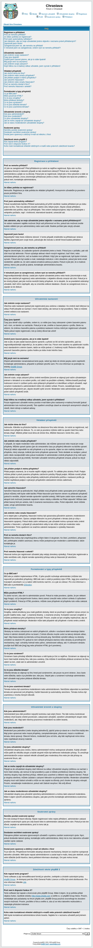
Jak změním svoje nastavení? (16, 55)
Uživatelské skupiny (65, 14)
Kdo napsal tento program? (15, 142)
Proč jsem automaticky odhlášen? (18, 39)
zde (24, 882)
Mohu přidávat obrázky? (14, 100)
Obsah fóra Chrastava (13, 24)
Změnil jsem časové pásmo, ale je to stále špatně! (25, 59)
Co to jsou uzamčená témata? (16, 107)
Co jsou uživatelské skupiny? (16, 118)
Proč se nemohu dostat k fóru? (17, 84)
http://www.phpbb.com (41, 896)
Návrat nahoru (10, 182)
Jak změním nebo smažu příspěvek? (19, 75)
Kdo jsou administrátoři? (14, 114)
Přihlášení (67, 17)
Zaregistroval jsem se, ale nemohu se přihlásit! (23, 46)
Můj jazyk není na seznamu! (15, 62)
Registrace (81, 14)
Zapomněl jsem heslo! (13, 43)
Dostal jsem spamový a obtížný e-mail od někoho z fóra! (27, 134)
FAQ (25, 14)
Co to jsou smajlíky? (12, 98)
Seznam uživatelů (47, 14)
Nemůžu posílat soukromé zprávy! (18, 130)
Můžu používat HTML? (13, 96)
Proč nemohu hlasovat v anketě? (17, 86)
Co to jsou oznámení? (13, 102)
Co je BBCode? (10, 94)
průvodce (28, 585)
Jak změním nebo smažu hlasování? (19, 82)
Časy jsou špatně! (11, 57)
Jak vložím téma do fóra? (14, 73)
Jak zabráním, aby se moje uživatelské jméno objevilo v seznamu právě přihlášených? (40, 41)
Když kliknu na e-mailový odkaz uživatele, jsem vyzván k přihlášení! (32, 66)
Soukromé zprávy (53, 17)
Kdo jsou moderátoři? (13, 116)
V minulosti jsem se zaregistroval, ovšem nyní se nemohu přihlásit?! (32, 48)
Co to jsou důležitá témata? (15, 105)
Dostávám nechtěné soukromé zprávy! (20, 132)
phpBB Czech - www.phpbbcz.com (50, 944)
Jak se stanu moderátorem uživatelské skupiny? (24, 123)
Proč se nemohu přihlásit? (15, 35)
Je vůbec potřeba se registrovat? (17, 37)
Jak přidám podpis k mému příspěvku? (20, 78)
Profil (40, 17)
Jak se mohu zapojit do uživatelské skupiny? (22, 121)
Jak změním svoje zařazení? (16, 64)
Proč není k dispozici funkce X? (17, 144)
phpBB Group (16, 367)
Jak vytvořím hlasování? (14, 80)
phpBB (42, 942)
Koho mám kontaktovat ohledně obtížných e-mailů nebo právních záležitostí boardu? (39, 146)
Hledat (33, 14)
